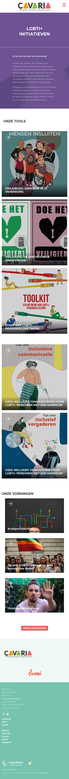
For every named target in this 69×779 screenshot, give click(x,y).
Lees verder (10, 503)
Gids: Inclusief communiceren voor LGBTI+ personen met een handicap (34, 403)
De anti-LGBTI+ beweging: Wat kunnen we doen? (30, 567)
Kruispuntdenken (21, 528)
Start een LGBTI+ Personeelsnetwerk (22, 327)
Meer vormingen (34, 628)
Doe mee (5, 725)
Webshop (5, 730)
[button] (64, 6)
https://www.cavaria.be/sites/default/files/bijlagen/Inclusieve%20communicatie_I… (8, 350)
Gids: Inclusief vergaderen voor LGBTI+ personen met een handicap (34, 471)
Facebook (3, 713)
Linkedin (7, 713)
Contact (5, 736)
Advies (4, 722)
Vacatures (6, 733)
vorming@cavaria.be (11, 698)
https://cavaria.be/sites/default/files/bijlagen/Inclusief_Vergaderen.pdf (8, 419)
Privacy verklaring (9, 769)
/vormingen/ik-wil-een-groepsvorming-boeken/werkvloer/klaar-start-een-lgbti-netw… (8, 274)
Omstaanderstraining (23, 608)
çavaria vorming (34, 6)
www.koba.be (44, 772)
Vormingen (6, 719)
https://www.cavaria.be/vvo (8, 205)
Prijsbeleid (6, 742)
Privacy (5, 739)
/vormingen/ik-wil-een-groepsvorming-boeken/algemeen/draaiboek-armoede (8, 137)
